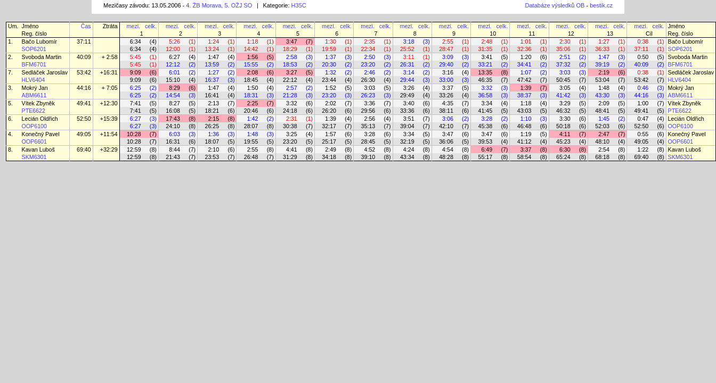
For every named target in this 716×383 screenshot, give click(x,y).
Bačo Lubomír (39, 41)
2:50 (370, 57)
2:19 (603, 72)
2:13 (213, 103)
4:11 (565, 134)
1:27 (603, 41)
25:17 (329, 141)
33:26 (446, 95)
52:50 (84, 118)
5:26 (174, 41)
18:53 (290, 64)
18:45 (251, 80)
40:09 (84, 57)
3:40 (408, 103)
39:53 (485, 141)
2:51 (565, 57)
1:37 (330, 57)
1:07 (526, 72)
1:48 (603, 88)
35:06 (563, 49)
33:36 (407, 110)
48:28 (446, 157)
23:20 (368, 64)
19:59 (329, 49)
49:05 (84, 134)
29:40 (446, 64)
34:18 (329, 157)
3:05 (565, 88)
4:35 (447, 103)
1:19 (526, 134)
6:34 (135, 41)
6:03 (174, 134)
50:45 (563, 80)
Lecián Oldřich (40, 118)
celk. (151, 26)
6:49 (486, 149)
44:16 (84, 88)
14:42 (251, 49)
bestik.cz (601, 5)
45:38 (485, 126)
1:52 (330, 88)
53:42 (84, 72)
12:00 (173, 49)
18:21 (212, 110)
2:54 (603, 149)
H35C (298, 5)
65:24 (563, 157)
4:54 (447, 149)
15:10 (173, 80)
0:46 (643, 88)
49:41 (84, 103)
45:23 (563, 141)
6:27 (174, 57)
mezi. (133, 26)
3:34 (486, 103)
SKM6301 (34, 157)
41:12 (524, 141)
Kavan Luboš (38, 149)
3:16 (447, 72)
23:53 (212, 157)
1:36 (213, 134)
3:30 (565, 118)
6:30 (565, 149)
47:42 (524, 80)
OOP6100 (34, 126)
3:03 (565, 72)
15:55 (251, 64)
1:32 (330, 72)
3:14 (408, 72)
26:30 (368, 80)
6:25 (135, 88)
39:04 (407, 126)
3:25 (291, 134)
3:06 (447, 118)
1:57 (330, 134)
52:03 (602, 126)
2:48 (486, 41)
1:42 (252, 118)
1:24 (213, 41)
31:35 (485, 49)
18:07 (212, 141)
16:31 (173, 141)
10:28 (134, 134)
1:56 (252, 57)
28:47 (446, 49)
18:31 (251, 95)
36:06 (446, 141)
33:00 (446, 80)
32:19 (407, 141)
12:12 (173, 64)
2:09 (603, 103)
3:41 (486, 57)
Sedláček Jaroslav (45, 72)
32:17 (329, 126)
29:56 (368, 110)
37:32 (563, 64)
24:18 (290, 110)
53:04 (602, 80)
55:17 (485, 157)
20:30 (329, 64)
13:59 (212, 64)
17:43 (173, 118)
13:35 (485, 72)
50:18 (563, 126)
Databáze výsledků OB (555, 5)
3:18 (408, 41)
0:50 (643, 57)
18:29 (290, 49)
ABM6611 (34, 95)
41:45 (485, 110)
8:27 (174, 103)
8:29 (174, 88)
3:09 (447, 57)
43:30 (602, 95)
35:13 (368, 126)
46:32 (563, 110)
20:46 (251, 110)
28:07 (251, 126)
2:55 (447, 41)
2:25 (252, 103)
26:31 (407, 64)
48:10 (602, 141)
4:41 (291, 149)
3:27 (291, 72)
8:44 (174, 149)
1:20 (526, 57)
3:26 (408, 88)
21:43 (173, 157)
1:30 (330, 41)
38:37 (524, 95)
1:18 (252, 41)
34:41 (524, 64)
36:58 (485, 95)
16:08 (173, 110)
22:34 (368, 49)
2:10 (213, 149)
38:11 (446, 110)
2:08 (252, 72)
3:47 (291, 41)
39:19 (602, 64)
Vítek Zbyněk (38, 103)
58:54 (524, 157)
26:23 (368, 95)
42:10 (446, 126)
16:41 (212, 95)
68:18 (602, 157)
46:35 (485, 80)
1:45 (603, 118)
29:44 (407, 80)
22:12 (290, 80)
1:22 (643, 149)
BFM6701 (34, 64)
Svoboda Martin (42, 57)
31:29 (290, 157)
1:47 (213, 57)
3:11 (408, 57)
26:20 (329, 110)
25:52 (407, 49)
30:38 (290, 126)
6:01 (174, 72)
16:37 (212, 80)
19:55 (251, 141)
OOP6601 (34, 141)
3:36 (370, 103)
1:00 (643, 103)
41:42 (563, 95)
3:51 (408, 118)
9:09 (135, 72)
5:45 (135, 57)
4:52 (370, 149)
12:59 (134, 149)
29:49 (407, 95)
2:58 (291, 57)
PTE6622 (33, 110)
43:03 (524, 110)
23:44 (329, 80)
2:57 (291, 88)
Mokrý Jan (35, 88)
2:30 (565, 41)
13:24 (212, 49)
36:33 (602, 49)
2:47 (603, 134)
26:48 (251, 157)
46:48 (524, 126)
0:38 (643, 41)
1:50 (252, 88)
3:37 (447, 88)
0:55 (643, 134)
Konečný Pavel (41, 134)
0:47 (643, 118)
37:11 (84, 41)
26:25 (212, 126)
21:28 (290, 95)
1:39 (526, 88)
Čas (86, 26)
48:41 (602, 110)
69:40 (84, 149)
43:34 (407, 157)
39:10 (368, 157)
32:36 (524, 49)
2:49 (330, 149)
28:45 (368, 141)
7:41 (135, 103)
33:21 (485, 64)
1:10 (526, 118)
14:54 (173, 95)
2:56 (370, 118)
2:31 (291, 118)
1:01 (526, 41)
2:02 (330, 103)
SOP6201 (34, 49)
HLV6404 (33, 80)
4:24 (408, 149)
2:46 (370, 72)
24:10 (173, 126)
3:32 (486, 88)
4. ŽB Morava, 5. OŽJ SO (219, 5)
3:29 (565, 103)
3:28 (486, 118)
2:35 (370, 41)
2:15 (213, 118)
